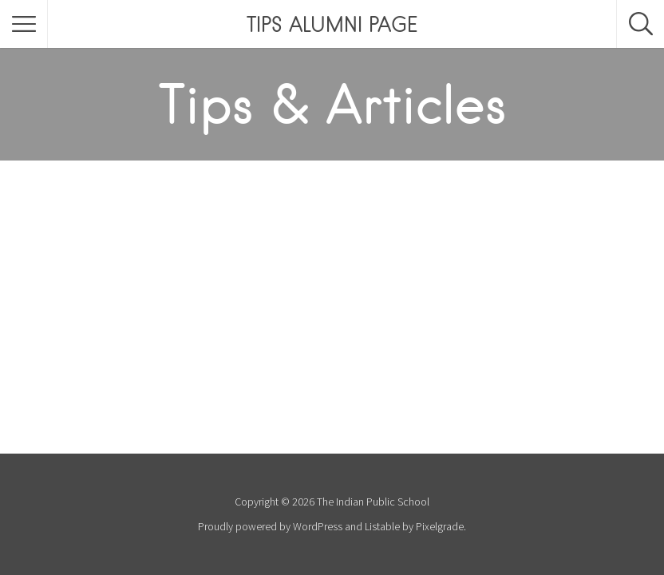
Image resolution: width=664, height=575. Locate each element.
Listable (382, 526)
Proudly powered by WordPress (270, 526)
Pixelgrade (440, 526)
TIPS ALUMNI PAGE (332, 24)
